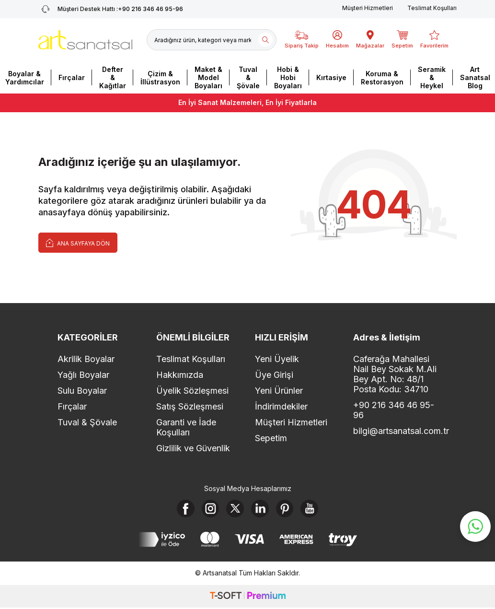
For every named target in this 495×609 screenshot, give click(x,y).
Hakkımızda (179, 375)
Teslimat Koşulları (432, 8)
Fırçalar (71, 77)
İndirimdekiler (281, 406)
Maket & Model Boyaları (208, 77)
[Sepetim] (402, 39)
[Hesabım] (337, 39)
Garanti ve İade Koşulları (186, 427)
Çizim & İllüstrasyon (160, 78)
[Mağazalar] (370, 39)
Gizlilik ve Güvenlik (193, 448)
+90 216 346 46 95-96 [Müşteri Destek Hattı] (110, 9)
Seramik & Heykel (432, 77)
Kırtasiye (331, 77)
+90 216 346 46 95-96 (393, 410)
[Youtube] (313, 509)
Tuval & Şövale (248, 77)
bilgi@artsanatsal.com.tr (395, 431)
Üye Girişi (274, 375)
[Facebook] (181, 509)
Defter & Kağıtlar (112, 77)
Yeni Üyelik (277, 359)
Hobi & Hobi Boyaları (288, 77)
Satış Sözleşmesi (189, 406)
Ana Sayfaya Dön (78, 242)
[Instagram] (208, 509)
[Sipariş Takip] (302, 39)
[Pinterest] (287, 509)
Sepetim (271, 438)
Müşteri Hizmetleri (367, 8)
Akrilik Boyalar (86, 359)
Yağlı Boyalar (83, 375)
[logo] (85, 39)
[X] (234, 509)
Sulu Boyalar (82, 391)
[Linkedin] (260, 509)
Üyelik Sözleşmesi (192, 391)
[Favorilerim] (434, 39)
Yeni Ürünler (279, 391)
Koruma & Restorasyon (382, 78)
